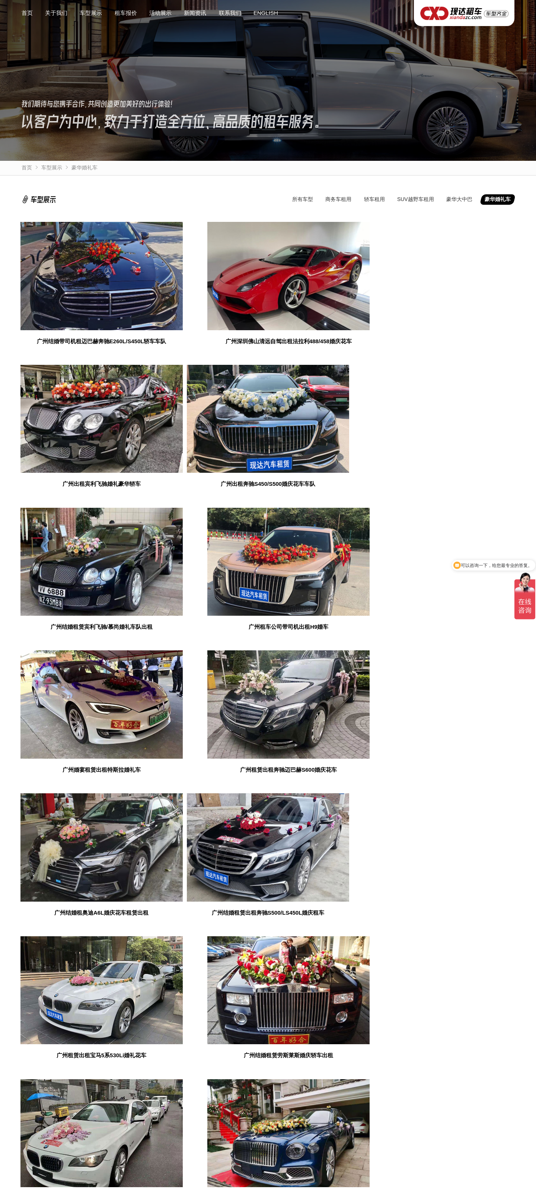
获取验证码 (428, 967)
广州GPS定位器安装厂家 (467, 1051)
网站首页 (35, 1106)
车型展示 (91, 13)
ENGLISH (265, 13)
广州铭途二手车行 (87, 1051)
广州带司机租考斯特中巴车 (333, 1185)
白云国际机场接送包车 (392, 1185)
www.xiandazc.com (304, 1170)
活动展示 (160, 13)
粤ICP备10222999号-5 (252, 1178)
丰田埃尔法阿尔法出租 (202, 1185)
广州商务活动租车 (223, 1051)
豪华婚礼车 (84, 167)
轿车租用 (374, 199)
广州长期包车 (132, 1051)
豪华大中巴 (459, 199)
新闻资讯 (195, 13)
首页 (27, 13)
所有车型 (302, 199)
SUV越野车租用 (415, 199)
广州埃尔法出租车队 (45, 1061)
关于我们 (56, 13)
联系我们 (230, 13)
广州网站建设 (353, 1051)
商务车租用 (338, 199)
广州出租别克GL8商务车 (146, 1185)
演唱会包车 (265, 1051)
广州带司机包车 (175, 1051)
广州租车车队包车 (308, 1051)
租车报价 (126, 13)
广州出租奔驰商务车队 (403, 1051)
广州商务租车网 (40, 1051)
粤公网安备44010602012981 (320, 1178)
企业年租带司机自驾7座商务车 (265, 1185)
